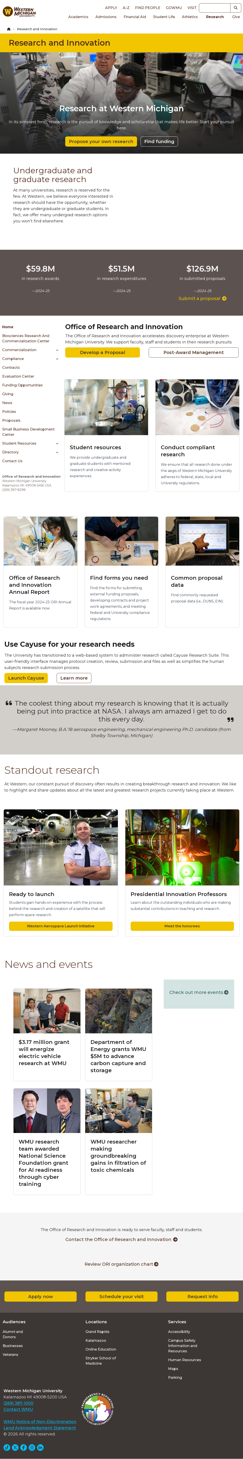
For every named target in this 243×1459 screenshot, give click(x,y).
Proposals (11, 420)
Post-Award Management (193, 352)
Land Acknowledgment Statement (40, 1427)
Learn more (74, 678)
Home (7, 327)
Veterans (10, 1355)
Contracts (11, 367)
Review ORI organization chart (121, 1264)
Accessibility (179, 1332)
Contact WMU (18, 1409)
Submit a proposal (202, 298)
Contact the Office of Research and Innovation (121, 1239)
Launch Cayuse (26, 678)
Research (215, 17)
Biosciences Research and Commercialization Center (25, 338)
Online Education (100, 1349)
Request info (202, 1296)
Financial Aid (135, 17)
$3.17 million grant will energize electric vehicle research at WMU (44, 1052)
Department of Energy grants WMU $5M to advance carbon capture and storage (118, 1056)
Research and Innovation (59, 43)
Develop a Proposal (102, 352)
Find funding (159, 141)
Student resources (95, 447)
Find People (147, 8)
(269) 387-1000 (18, 1403)
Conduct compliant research (188, 451)
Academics (78, 17)
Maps (173, 1369)
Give (236, 17)
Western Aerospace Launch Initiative (61, 926)
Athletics (190, 17)
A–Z (126, 8)
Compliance (13, 359)
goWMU (174, 8)
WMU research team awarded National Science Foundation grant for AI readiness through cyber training (43, 1163)
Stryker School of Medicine (100, 1361)
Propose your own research (101, 141)
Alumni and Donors (13, 1334)
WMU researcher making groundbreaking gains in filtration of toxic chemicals (118, 1156)
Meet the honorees (182, 926)
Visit (192, 8)
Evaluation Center (18, 376)
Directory (10, 452)
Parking (175, 1377)
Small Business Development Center (28, 432)
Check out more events (198, 992)
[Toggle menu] (55, 350)
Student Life (164, 17)
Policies (9, 412)
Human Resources (184, 1360)
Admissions (106, 17)
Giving (7, 394)
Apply (111, 8)
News (7, 403)
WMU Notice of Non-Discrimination (40, 1421)
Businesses (13, 1346)
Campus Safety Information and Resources (182, 1345)
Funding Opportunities (22, 385)
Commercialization (19, 350)
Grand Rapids (97, 1332)
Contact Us (12, 461)
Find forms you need (119, 578)
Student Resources (19, 443)
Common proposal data (197, 581)
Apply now (40, 1296)
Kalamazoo (95, 1340)
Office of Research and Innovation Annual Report (34, 585)
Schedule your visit (121, 1296)
